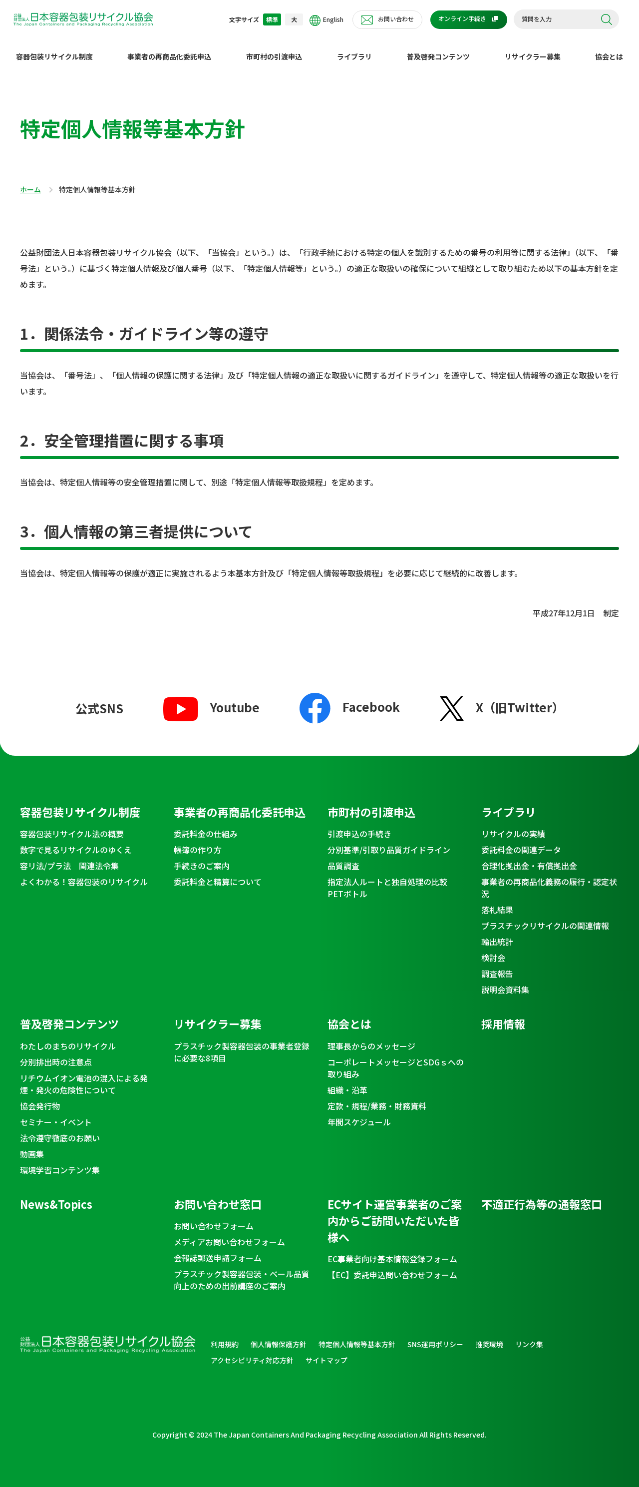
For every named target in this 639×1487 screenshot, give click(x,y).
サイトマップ (326, 1352)
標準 (272, 19)
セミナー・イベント (56, 1114)
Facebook (350, 698)
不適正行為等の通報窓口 (541, 1196)
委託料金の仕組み (206, 826)
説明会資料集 (505, 982)
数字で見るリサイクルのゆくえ (76, 842)
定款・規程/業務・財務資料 (376, 1098)
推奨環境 (489, 1336)
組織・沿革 (347, 1082)
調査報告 (497, 966)
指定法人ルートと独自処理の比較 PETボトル (391, 880)
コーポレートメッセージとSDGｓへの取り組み (395, 1060)
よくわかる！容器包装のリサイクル (84, 874)
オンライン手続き (462, 18)
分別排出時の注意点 (56, 1054)
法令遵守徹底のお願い (60, 1130)
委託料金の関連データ (521, 842)
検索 (607, 19)
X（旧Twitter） (502, 699)
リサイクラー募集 (533, 48)
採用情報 (503, 1015)
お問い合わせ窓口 (218, 1196)
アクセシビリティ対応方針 (252, 1352)
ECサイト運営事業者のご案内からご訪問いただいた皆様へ (394, 1212)
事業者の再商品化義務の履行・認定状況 (549, 880)
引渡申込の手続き (359, 826)
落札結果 (497, 902)
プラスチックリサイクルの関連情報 (545, 918)
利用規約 (225, 1336)
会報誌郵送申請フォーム (218, 1250)
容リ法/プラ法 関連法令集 (69, 858)
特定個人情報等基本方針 (357, 1336)
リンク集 (529, 1336)
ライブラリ (354, 48)
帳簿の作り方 (198, 842)
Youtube (211, 699)
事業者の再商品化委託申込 (169, 48)
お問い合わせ (396, 18)
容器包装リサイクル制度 (54, 48)
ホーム (30, 181)
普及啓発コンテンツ (438, 48)
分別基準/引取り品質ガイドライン (388, 842)
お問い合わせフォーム (214, 1218)
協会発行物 (40, 1098)
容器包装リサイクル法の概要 (72, 826)
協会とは (609, 48)
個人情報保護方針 (279, 1336)
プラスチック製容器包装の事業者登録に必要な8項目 (242, 1044)
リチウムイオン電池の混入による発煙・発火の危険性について (84, 1076)
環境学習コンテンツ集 (60, 1162)
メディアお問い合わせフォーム (229, 1234)
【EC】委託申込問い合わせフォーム (392, 1267)
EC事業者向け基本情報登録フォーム (392, 1251)
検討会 (493, 950)
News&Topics (56, 1196)
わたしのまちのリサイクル (68, 1038)
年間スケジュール (359, 1114)
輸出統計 (497, 934)
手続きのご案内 (202, 858)
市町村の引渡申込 (274, 48)
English (326, 20)
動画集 (32, 1146)
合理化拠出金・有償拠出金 (529, 858)
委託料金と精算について (218, 874)
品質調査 (343, 858)
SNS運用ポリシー (435, 1336)
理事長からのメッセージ (371, 1038)
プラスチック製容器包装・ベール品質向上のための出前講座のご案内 (242, 1272)
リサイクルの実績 (513, 826)
